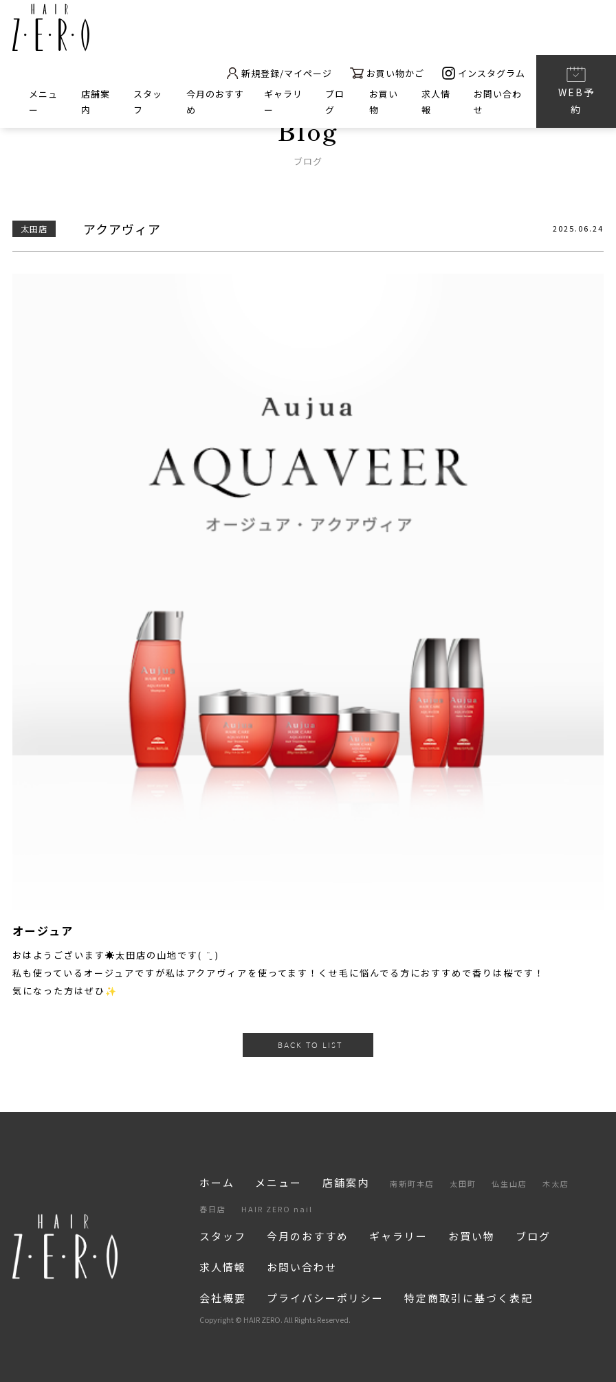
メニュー (278, 1182)
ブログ (533, 1236)
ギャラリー (398, 1236)
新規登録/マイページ (279, 73)
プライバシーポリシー (325, 1298)
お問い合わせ (302, 1267)
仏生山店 (509, 1183)
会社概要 (222, 1298)
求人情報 (222, 1267)
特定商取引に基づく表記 (468, 1298)
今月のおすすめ (308, 1236)
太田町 (463, 1183)
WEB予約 (576, 90)
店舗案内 (345, 1182)
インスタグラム (483, 73)
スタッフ (222, 1236)
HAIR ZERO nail (277, 1208)
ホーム (216, 1182)
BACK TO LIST (310, 1045)
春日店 (212, 1208)
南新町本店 (412, 1183)
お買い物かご (387, 73)
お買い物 (471, 1236)
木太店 (555, 1183)
